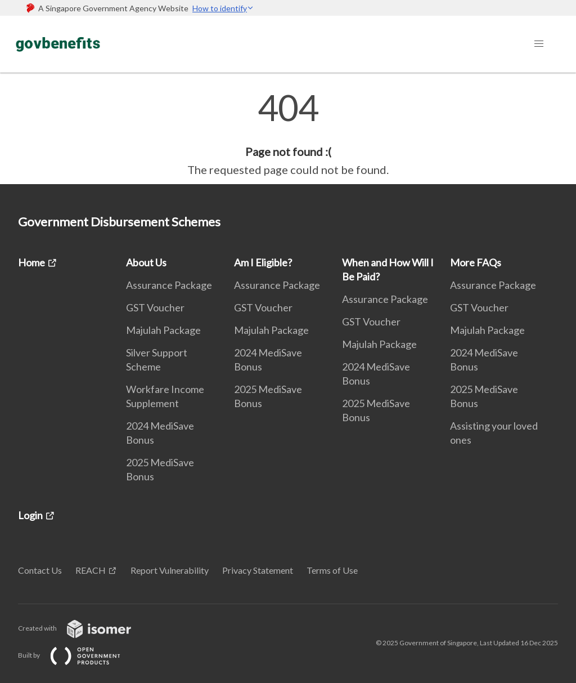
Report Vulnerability (169, 570)
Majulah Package (163, 330)
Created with (83, 628)
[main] (288, 134)
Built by (78, 655)
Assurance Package (169, 285)
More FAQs (475, 262)
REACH (90, 570)
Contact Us (40, 570)
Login (30, 515)
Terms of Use (332, 570)
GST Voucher (155, 307)
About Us (146, 262)
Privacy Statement (257, 570)
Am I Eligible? (263, 262)
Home (31, 262)
